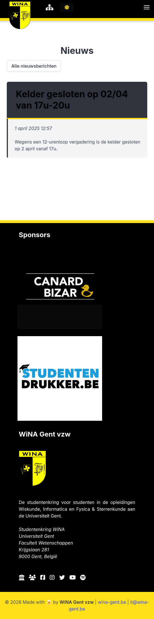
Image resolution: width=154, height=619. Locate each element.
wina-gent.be (112, 602)
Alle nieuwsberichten (33, 66)
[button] (146, 7)
